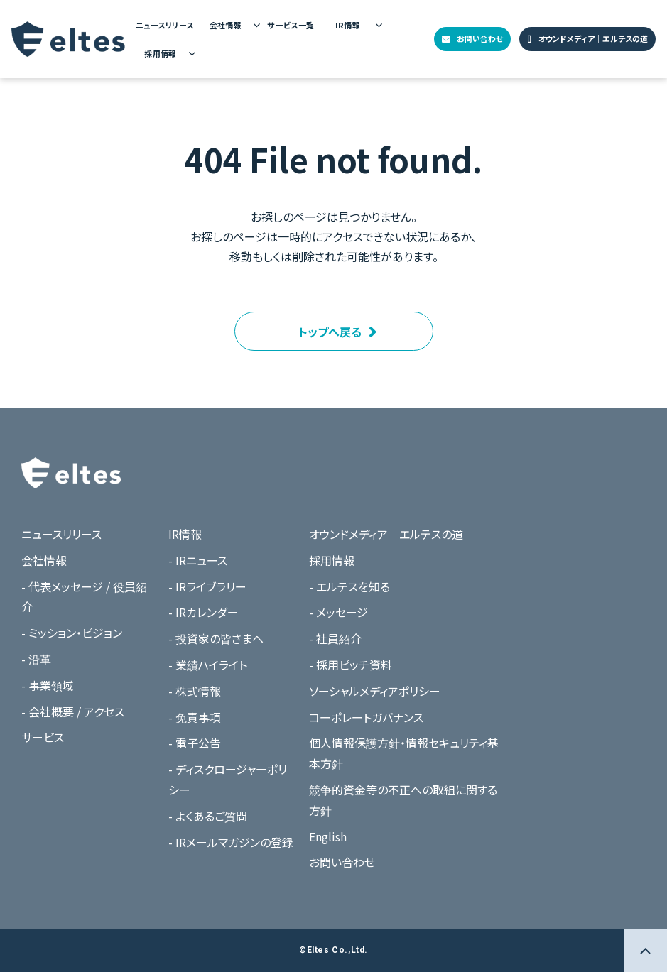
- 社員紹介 (335, 638)
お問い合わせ (480, 38)
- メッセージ (338, 612)
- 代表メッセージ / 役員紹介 (84, 597)
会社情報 (226, 25)
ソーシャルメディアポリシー (374, 690)
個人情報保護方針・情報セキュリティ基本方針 (404, 753)
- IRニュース (197, 560)
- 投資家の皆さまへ (216, 638)
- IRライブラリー (207, 586)
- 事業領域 (47, 685)
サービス (42, 737)
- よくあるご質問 (207, 815)
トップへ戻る (330, 331)
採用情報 (160, 53)
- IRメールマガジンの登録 (230, 842)
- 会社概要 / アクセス (72, 711)
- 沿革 (36, 658)
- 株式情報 (194, 690)
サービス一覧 (291, 25)
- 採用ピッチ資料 (350, 664)
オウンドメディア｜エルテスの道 (593, 38)
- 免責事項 (194, 717)
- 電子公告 (194, 742)
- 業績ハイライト (207, 664)
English (328, 836)
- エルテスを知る (349, 586)
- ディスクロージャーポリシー (227, 779)
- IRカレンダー (203, 612)
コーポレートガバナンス (366, 717)
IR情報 (348, 25)
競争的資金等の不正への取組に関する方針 (403, 800)
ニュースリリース (164, 25)
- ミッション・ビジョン (71, 632)
